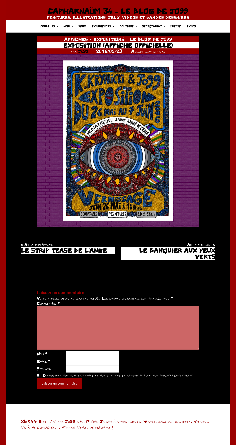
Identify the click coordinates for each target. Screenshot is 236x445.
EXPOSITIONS (108, 39)
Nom (42, 353)
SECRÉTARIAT (154, 26)
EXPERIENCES (103, 26)
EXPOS (191, 26)
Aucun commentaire (148, 51)
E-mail (43, 361)
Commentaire (48, 303)
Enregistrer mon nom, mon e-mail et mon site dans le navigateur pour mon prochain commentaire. (117, 375)
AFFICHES (76, 39)
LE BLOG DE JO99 (151, 39)
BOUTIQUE (128, 26)
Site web (44, 368)
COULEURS (49, 26)
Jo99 (83, 51)
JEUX (82, 26)
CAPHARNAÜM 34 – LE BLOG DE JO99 (118, 11)
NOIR (68, 26)
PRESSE (175, 26)
